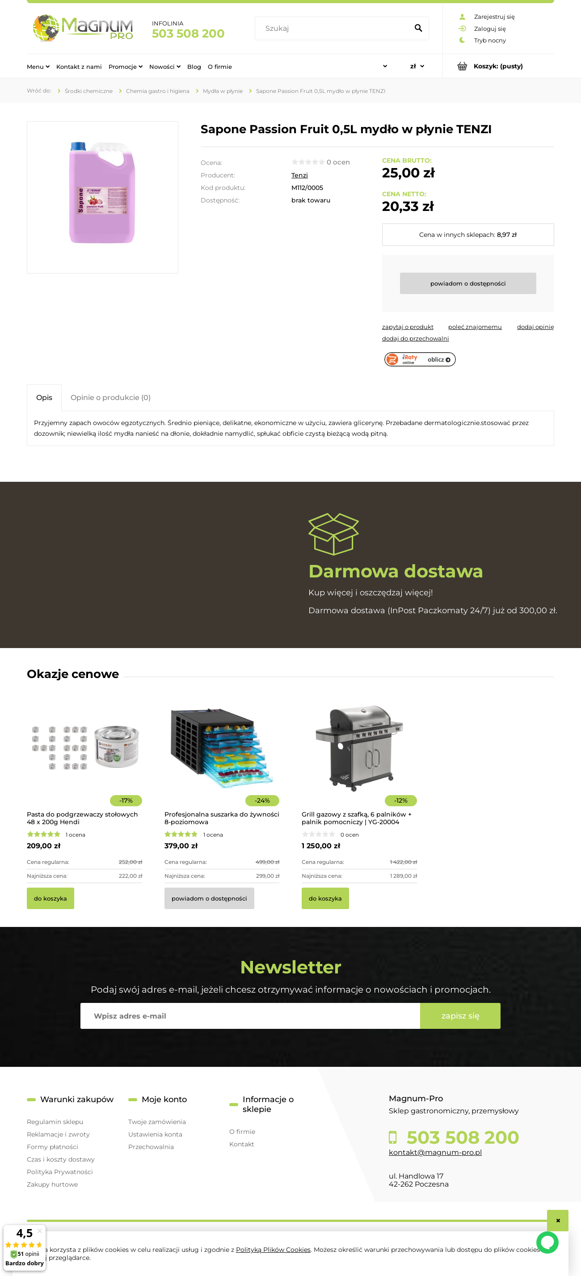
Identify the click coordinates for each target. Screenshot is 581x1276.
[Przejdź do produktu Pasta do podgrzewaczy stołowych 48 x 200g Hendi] (84, 760)
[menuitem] (38, 66)
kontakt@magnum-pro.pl (435, 1152)
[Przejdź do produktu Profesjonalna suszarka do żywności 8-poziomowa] (222, 760)
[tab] (44, 397)
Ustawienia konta (155, 1134)
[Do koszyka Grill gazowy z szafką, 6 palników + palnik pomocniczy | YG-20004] (325, 898)
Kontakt (241, 1144)
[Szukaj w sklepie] (333, 28)
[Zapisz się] (460, 1016)
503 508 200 (188, 33)
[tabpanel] (290, 428)
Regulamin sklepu (55, 1122)
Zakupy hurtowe (52, 1184)
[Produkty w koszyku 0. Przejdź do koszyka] (498, 66)
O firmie (242, 1132)
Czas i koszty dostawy (61, 1159)
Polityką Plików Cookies (273, 1250)
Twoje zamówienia (157, 1122)
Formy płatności (52, 1147)
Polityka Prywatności (60, 1172)
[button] (408, 326)
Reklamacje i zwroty (58, 1134)
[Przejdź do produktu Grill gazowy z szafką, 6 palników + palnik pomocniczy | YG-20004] (359, 760)
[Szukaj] (418, 28)
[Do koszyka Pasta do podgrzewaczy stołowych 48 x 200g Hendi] (50, 898)
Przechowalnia (151, 1147)
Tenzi (299, 175)
